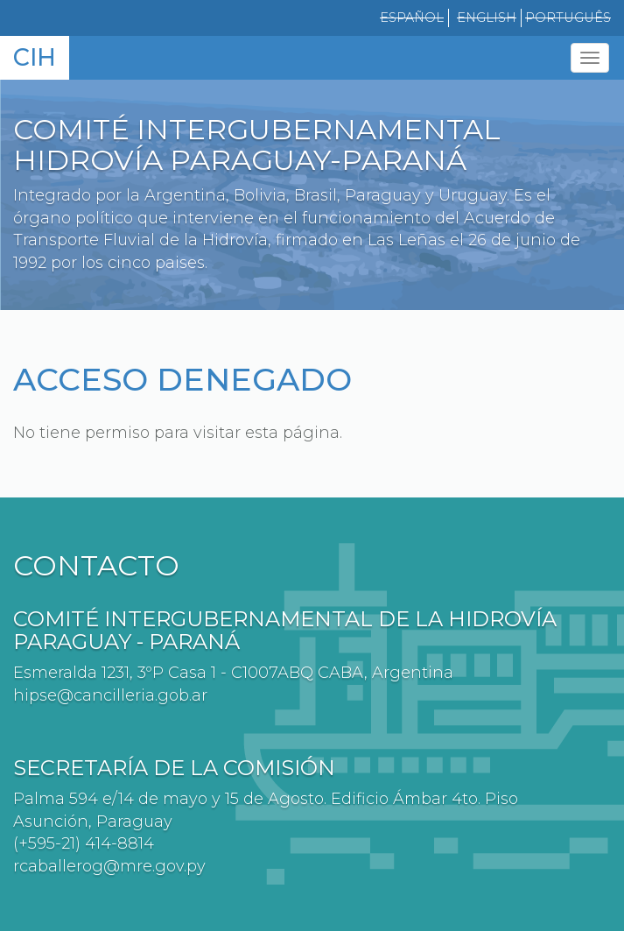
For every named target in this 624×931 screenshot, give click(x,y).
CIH (34, 57)
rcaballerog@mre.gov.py (109, 866)
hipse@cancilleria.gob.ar (110, 695)
